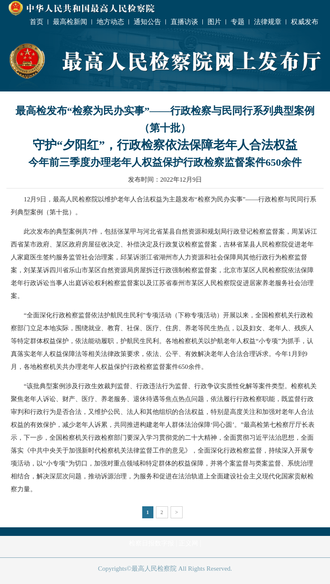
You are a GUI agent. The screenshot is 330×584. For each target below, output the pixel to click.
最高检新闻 (70, 21)
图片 (214, 21)
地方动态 (110, 21)
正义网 (188, 543)
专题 (237, 21)
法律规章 (267, 21)
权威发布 (304, 21)
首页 (36, 21)
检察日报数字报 (151, 543)
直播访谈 (184, 21)
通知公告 (147, 21)
